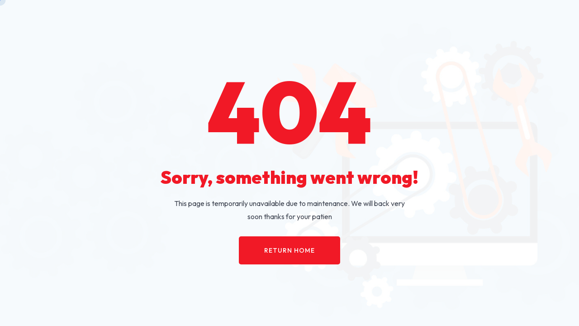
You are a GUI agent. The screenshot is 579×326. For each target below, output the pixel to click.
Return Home (289, 250)
